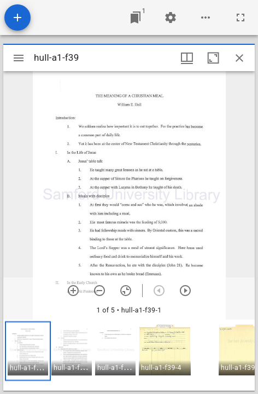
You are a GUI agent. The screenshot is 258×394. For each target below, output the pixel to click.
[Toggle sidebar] (18, 58)
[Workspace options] (205, 17)
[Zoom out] (99, 290)
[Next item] (185, 290)
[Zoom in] (73, 290)
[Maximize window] (213, 58)
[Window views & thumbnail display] (187, 58)
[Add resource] (17, 17)
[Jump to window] (135, 17)
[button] (28, 351)
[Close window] (239, 58)
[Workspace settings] (170, 17)
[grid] (129, 355)
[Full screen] (240, 17)
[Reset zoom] (126, 290)
